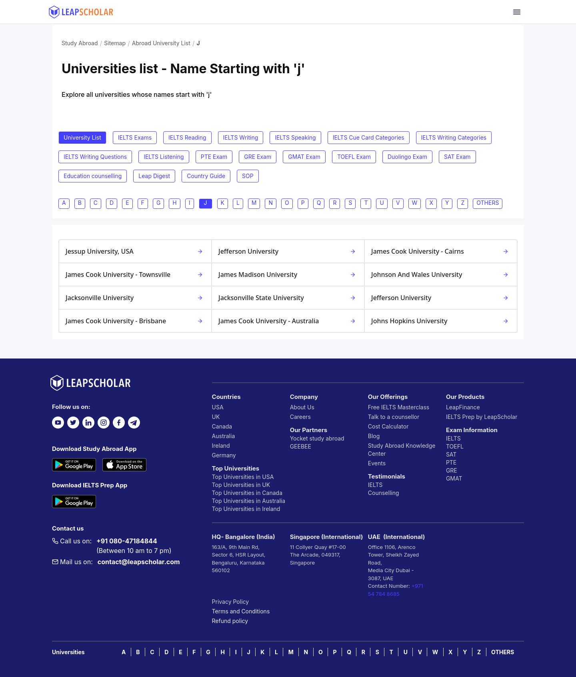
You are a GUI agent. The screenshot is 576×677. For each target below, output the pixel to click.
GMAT (454, 478)
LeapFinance (463, 407)
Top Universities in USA (243, 476)
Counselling (383, 492)
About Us (302, 407)
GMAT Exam (304, 156)
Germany (224, 455)
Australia (223, 436)
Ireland (221, 445)
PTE (451, 462)
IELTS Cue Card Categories (368, 137)
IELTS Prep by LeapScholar (481, 416)
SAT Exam (457, 156)
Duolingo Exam (407, 156)
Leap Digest (154, 175)
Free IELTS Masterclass (398, 407)
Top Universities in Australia (248, 500)
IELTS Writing (240, 137)
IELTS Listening (164, 156)
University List (82, 137)
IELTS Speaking (295, 137)
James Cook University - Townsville (135, 274)
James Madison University (288, 274)
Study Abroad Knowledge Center (402, 449)
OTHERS (502, 652)
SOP (248, 175)
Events (377, 463)
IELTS (375, 484)
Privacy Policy (230, 601)
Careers (300, 416)
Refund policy (230, 620)
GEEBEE (300, 446)
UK (216, 416)
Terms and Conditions (241, 611)
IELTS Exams (135, 137)
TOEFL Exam (354, 156)
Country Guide (206, 175)
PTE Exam (214, 156)
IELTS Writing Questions (95, 156)
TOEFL (455, 446)
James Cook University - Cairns (440, 251)
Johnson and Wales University (440, 274)
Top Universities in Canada (247, 492)
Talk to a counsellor (393, 416)
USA (218, 407)
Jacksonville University (135, 297)
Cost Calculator (388, 426)
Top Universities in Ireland (246, 508)
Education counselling (93, 175)
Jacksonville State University (288, 297)
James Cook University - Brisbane (135, 320)
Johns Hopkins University (440, 320)
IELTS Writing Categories (454, 137)
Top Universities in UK (241, 484)
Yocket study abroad (317, 438)
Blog (374, 436)
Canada (222, 426)
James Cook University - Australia (288, 320)
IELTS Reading (187, 137)
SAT (451, 454)
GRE (451, 470)
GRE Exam (257, 156)
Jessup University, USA (135, 251)
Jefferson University (288, 251)
